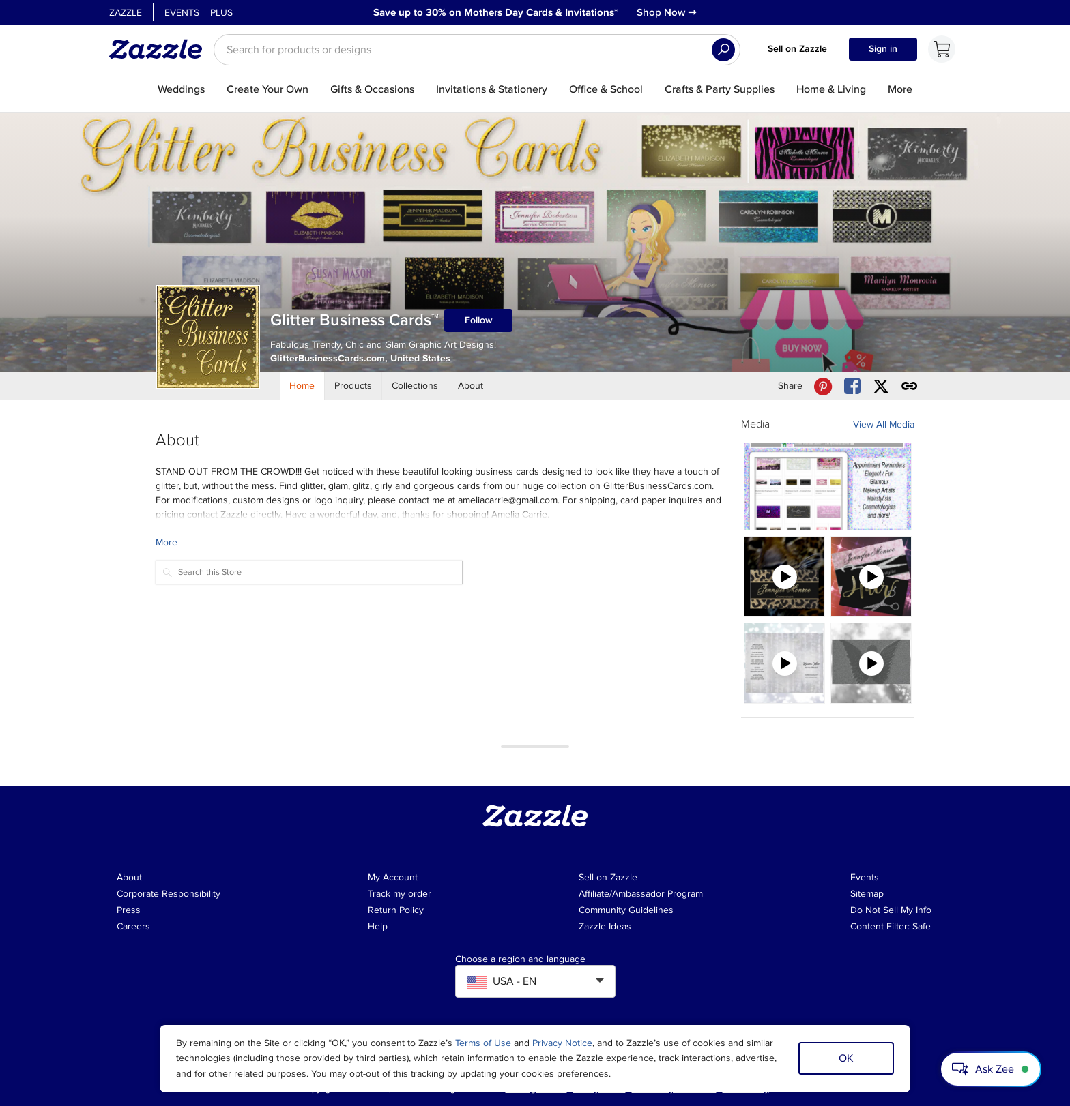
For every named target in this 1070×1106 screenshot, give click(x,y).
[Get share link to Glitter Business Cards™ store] (910, 386)
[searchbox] (477, 49)
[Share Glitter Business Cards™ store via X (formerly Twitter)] (881, 386)
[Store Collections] (415, 386)
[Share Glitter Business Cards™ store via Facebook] (852, 386)
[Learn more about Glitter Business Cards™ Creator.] (440, 542)
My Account (393, 877)
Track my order (399, 893)
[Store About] (470, 386)
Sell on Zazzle (797, 49)
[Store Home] (302, 386)
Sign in (883, 49)
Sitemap (867, 893)
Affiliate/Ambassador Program (641, 893)
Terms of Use (483, 1043)
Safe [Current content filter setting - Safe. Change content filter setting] (921, 926)
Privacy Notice (562, 1043)
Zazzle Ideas (605, 926)
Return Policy (396, 910)
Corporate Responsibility (168, 893)
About (129, 877)
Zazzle (125, 12)
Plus (221, 12)
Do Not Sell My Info (890, 910)
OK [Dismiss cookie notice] (846, 1058)
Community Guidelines (626, 910)
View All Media (883, 424)
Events (181, 12)
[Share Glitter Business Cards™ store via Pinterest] (823, 386)
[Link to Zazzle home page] (160, 49)
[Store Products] (353, 386)
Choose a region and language (520, 959)
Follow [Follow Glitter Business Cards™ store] (479, 320)
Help (378, 926)
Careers (133, 926)
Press (129, 910)
